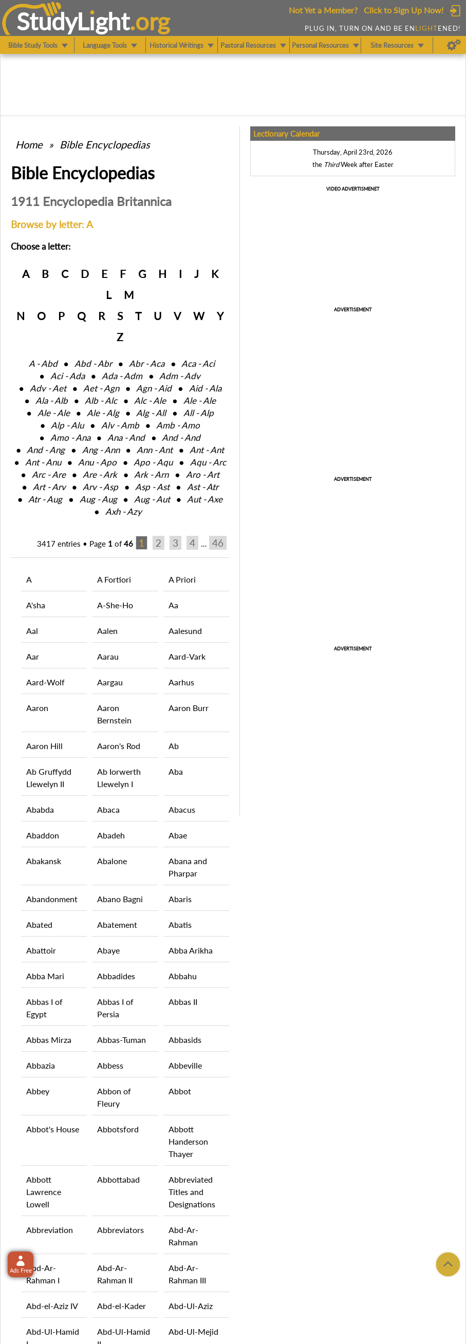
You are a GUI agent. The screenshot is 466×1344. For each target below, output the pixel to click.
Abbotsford (118, 1129)
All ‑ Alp (198, 412)
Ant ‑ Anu (43, 462)
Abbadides (116, 976)
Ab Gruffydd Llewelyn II (48, 778)
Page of (111, 543)
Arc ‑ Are (49, 474)
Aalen (107, 631)
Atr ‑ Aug (45, 499)
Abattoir (41, 950)
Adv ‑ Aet (48, 388)
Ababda (40, 809)
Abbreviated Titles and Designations (192, 1191)
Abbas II (183, 1001)
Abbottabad (118, 1179)
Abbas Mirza (48, 1039)
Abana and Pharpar (188, 867)
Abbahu (183, 976)
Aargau (110, 682)
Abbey (37, 1091)
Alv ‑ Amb (120, 425)
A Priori (182, 579)
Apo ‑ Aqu (153, 462)
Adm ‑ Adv (179, 375)
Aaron (37, 708)
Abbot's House (52, 1129)
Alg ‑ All (151, 412)
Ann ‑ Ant (155, 449)
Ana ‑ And (126, 437)
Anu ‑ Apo (97, 462)
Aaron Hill (44, 746)
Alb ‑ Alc (101, 400)
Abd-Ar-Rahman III (187, 1274)
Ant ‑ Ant (207, 449)
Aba (176, 771)
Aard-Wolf (45, 682)
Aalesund (185, 631)
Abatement (117, 924)
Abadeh (111, 835)
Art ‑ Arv (49, 486)
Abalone (112, 861)
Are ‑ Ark (100, 474)
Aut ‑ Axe (204, 499)
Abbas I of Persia (115, 1008)
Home (29, 144)
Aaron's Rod (118, 746)
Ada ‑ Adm (122, 375)
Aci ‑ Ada (67, 375)
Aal (32, 631)
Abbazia (40, 1065)
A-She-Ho (115, 605)
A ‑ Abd (43, 363)
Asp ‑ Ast (152, 486)
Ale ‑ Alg (103, 412)
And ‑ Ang (46, 449)
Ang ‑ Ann (101, 449)
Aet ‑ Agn (101, 388)
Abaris (180, 899)
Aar (32, 656)
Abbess (110, 1065)
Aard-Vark (187, 656)
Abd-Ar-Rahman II (115, 1274)
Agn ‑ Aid (154, 388)
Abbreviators (120, 1230)
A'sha (35, 605)
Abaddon (42, 835)
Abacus (182, 809)
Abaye (108, 950)
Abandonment (52, 899)
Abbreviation (49, 1230)
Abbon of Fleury (114, 1097)
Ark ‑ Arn (151, 474)
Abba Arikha (191, 950)
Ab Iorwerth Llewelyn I (119, 778)
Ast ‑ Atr (202, 486)
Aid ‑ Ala (205, 388)
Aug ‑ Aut (152, 499)
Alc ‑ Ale (150, 400)
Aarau (108, 656)
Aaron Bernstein (114, 714)
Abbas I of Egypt (44, 1008)
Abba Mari (45, 976)
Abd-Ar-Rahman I (43, 1274)
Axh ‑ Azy (123, 511)
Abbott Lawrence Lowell (43, 1191)
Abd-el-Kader (121, 1306)
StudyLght (73, 21)
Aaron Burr (189, 708)
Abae (178, 835)
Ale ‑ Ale (199, 400)
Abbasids (185, 1039)
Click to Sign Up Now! (403, 10)
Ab (174, 746)
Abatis (180, 924)
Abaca (108, 809)
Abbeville (185, 1065)
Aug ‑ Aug (98, 499)
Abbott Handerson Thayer (188, 1141)
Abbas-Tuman (121, 1039)
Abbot (180, 1091)
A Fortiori (114, 579)
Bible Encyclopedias (105, 144)
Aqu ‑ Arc (208, 462)
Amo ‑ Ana (70, 437)
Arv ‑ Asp (100, 486)
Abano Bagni (120, 899)
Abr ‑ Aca (146, 363)
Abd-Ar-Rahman (183, 1236)
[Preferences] (454, 45)
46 (217, 543)
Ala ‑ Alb (51, 400)
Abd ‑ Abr (93, 363)
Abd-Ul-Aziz (191, 1306)
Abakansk (43, 861)
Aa (173, 605)
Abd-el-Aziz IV (52, 1306)
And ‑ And (181, 437)
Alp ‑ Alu (67, 425)
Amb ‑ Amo (178, 425)
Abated (39, 924)
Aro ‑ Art (202, 474)
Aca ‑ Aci (198, 363)
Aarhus (181, 682)
